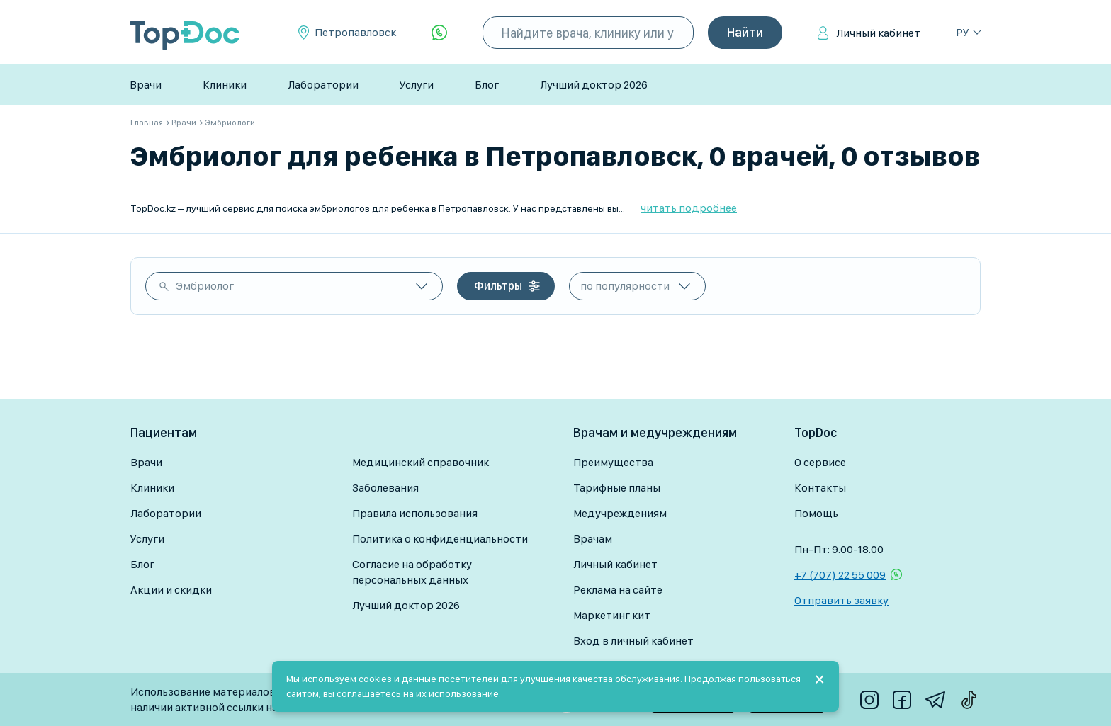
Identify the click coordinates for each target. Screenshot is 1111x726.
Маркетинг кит (611, 615)
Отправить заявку (841, 600)
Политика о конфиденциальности (440, 538)
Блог (487, 84)
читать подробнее (689, 208)
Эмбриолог (205, 286)
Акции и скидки (171, 589)
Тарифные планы (616, 487)
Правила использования (415, 513)
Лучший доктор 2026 (594, 84)
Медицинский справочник (420, 462)
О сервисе (820, 462)
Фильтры (498, 286)
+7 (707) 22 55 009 (840, 575)
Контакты (820, 487)
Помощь (816, 513)
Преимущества (613, 462)
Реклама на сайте (617, 589)
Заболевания (385, 487)
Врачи (146, 84)
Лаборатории (323, 84)
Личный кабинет (878, 33)
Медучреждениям (620, 513)
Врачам (592, 538)
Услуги (417, 84)
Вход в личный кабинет (633, 640)
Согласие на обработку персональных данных (412, 571)
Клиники (225, 84)
